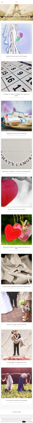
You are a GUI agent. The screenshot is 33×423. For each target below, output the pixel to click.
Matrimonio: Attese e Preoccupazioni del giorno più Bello (16, 247)
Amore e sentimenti (15, 173)
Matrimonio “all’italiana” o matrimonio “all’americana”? (16, 171)
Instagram (18, 412)
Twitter (15, 412)
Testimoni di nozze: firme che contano (16, 324)
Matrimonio (19, 58)
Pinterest (20, 412)
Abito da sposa (15, 58)
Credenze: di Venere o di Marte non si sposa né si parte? (16, 94)
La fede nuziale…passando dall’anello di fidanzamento (16, 286)
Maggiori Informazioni (29, 421)
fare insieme (16, 135)
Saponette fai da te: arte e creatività (16, 133)
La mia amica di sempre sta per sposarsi (16, 400)
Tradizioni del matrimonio (20, 97)
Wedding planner (24, 58)
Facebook (13, 412)
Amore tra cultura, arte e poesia (16, 209)
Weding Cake (25, 364)
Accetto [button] (24, 421)
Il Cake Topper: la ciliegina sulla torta (16, 362)
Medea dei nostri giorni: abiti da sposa (16, 56)
